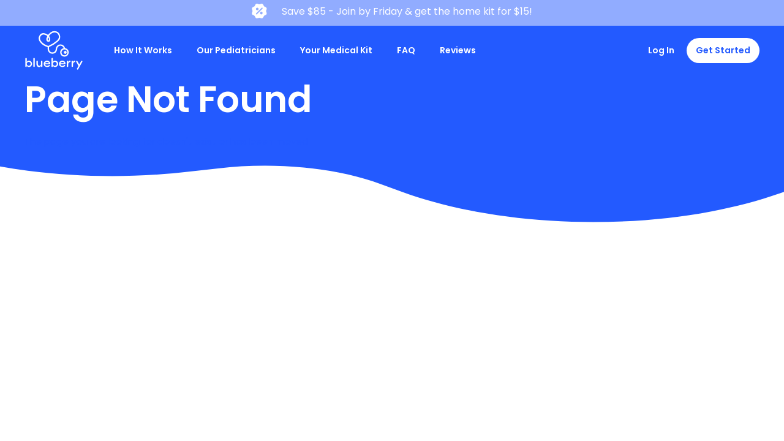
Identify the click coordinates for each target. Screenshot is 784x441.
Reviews (458, 50)
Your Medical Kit (336, 50)
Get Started (723, 50)
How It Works (143, 50)
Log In (661, 50)
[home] (53, 50)
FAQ (406, 50)
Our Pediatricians (236, 50)
